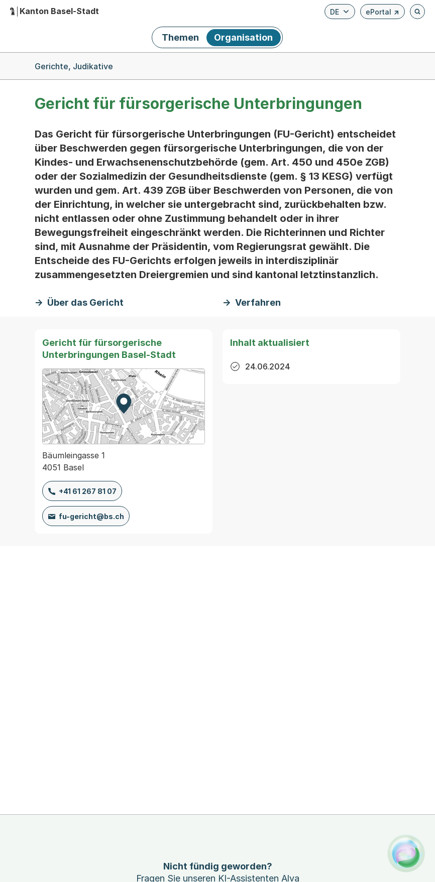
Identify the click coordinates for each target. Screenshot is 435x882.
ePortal (382, 13)
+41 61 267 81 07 (88, 491)
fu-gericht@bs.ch (91, 516)
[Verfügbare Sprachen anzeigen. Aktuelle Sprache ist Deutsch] (339, 11)
